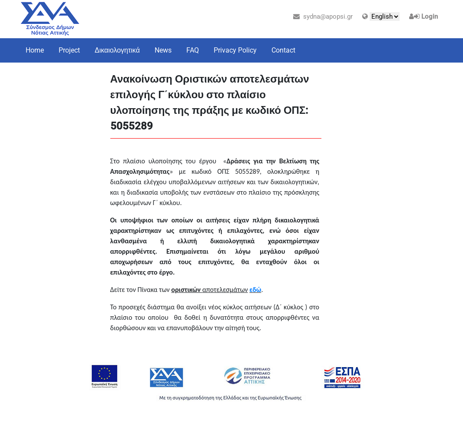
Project (69, 50)
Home (35, 50)
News (163, 50)
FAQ (192, 50)
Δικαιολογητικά (117, 50)
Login (429, 16)
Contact (283, 50)
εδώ (255, 289)
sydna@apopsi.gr (323, 16)
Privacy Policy (235, 50)
